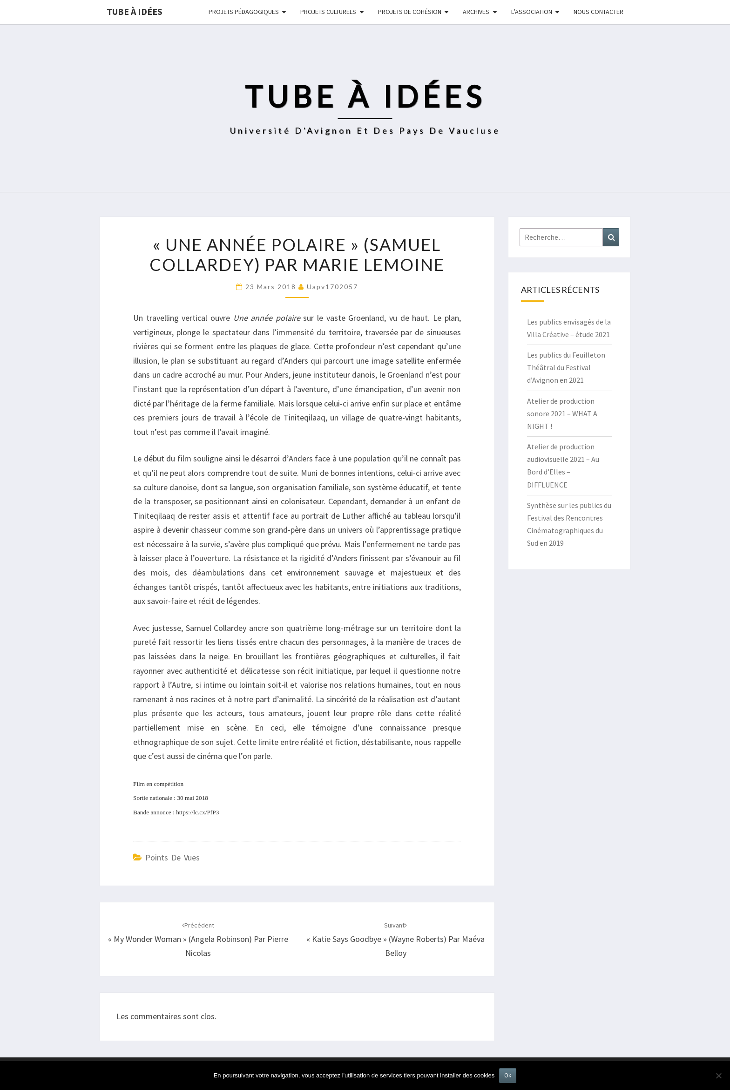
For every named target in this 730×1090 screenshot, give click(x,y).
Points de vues (172, 857)
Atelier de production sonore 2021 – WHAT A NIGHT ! (562, 413)
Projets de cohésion (409, 11)
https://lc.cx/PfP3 (197, 812)
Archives (476, 11)
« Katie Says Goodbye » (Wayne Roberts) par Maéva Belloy (395, 939)
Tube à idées (134, 11)
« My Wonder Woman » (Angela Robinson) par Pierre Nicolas (198, 939)
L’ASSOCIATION (531, 11)
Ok (507, 1075)
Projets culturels (328, 11)
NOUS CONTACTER (598, 11)
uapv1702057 (332, 287)
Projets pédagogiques (244, 11)
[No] (718, 1075)
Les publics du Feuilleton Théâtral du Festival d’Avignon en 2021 (566, 367)
